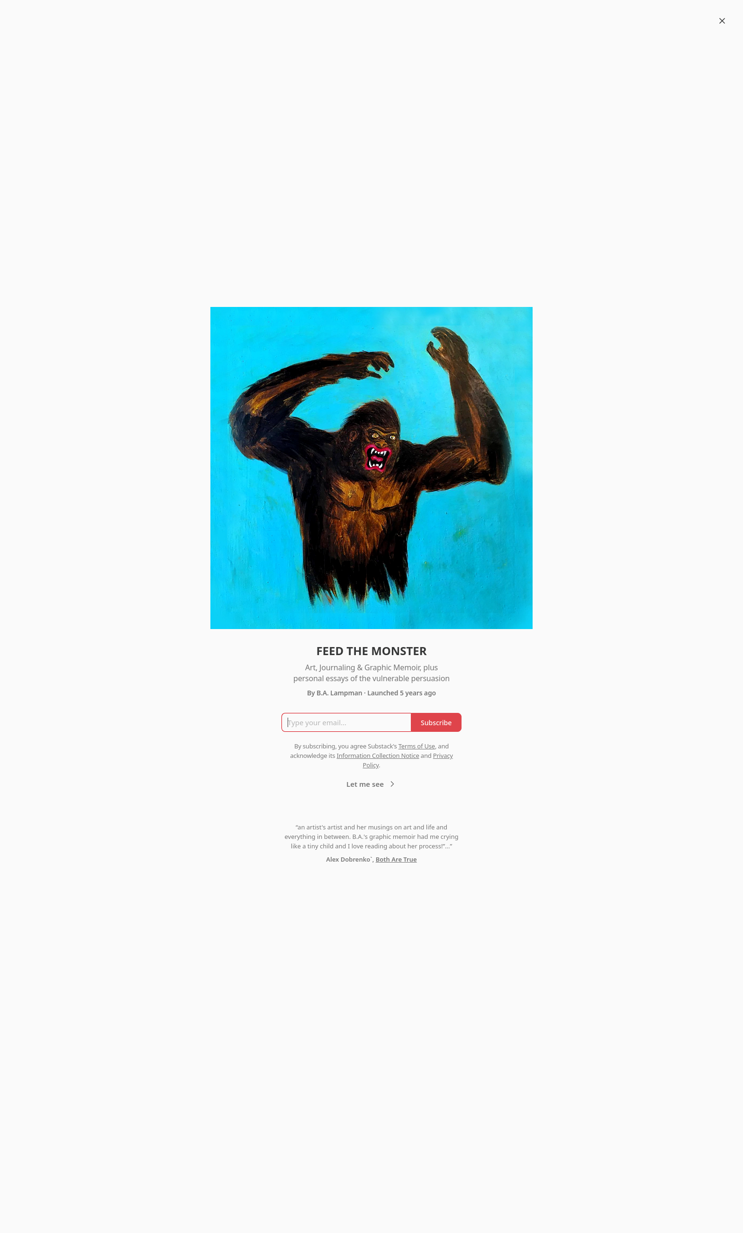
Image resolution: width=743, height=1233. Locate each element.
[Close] (722, 20)
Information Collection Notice (377, 755)
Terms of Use (417, 746)
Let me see (371, 784)
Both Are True (396, 859)
